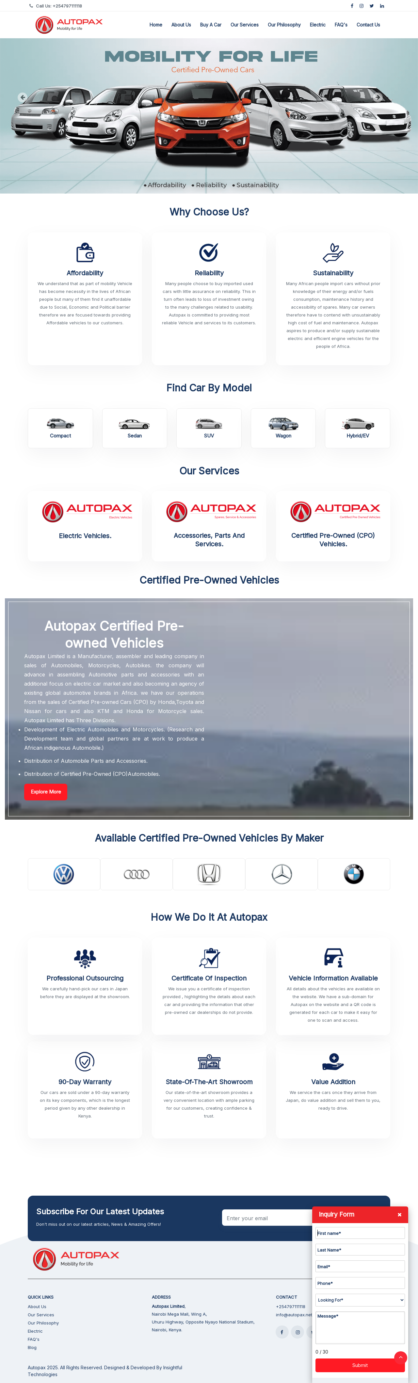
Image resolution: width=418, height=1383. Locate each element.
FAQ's (341, 24)
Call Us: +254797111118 (59, 6)
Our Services (245, 24)
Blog (32, 1347)
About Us (181, 24)
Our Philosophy (284, 24)
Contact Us (368, 24)
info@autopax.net (294, 1314)
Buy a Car (210, 24)
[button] (31, 97)
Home (156, 24)
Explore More (46, 792)
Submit (360, 1365)
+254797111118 (290, 1306)
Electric (318, 24)
